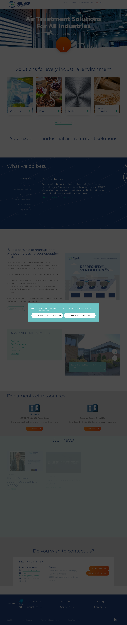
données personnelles (40, 311)
